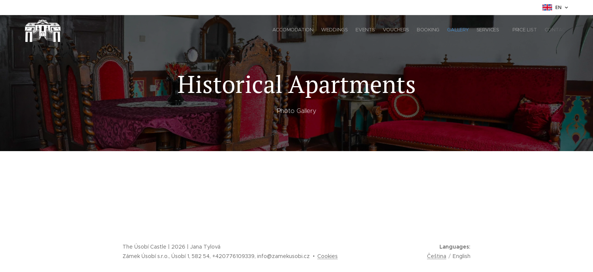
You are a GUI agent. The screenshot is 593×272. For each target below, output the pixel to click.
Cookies (327, 256)
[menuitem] (503, 30)
